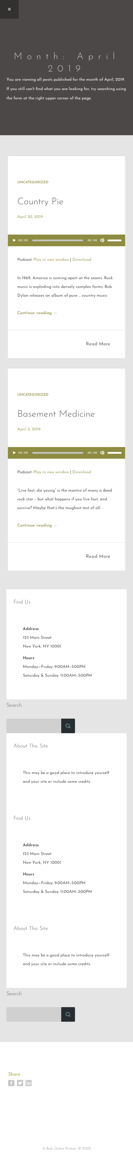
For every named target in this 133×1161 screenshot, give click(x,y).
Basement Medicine (56, 414)
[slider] (57, 240)
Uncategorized (32, 182)
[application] (66, 242)
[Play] (14, 240)
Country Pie (40, 202)
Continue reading (37, 313)
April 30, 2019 (30, 217)
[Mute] (102, 240)
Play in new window (51, 260)
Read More (98, 344)
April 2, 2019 (29, 429)
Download (81, 260)
